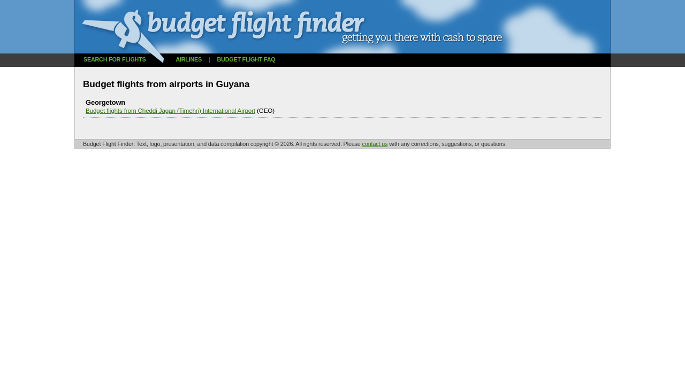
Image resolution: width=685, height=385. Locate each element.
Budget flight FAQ (246, 59)
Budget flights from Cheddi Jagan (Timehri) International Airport (170, 110)
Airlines (189, 59)
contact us (375, 144)
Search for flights (114, 59)
